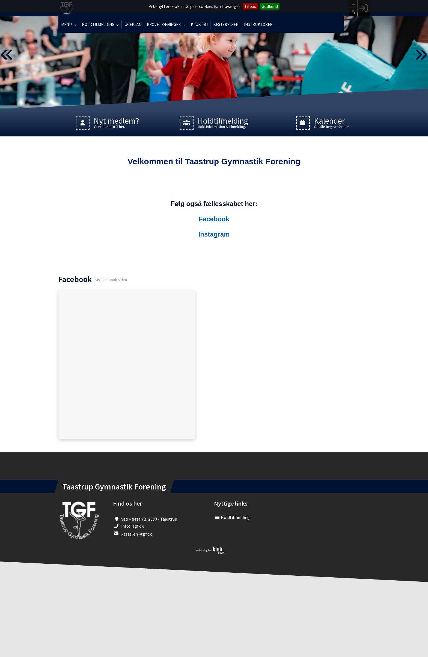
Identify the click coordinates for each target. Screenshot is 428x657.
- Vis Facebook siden (110, 279)
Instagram (214, 234)
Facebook (214, 219)
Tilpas (250, 6)
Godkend (269, 6)
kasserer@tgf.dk (136, 534)
